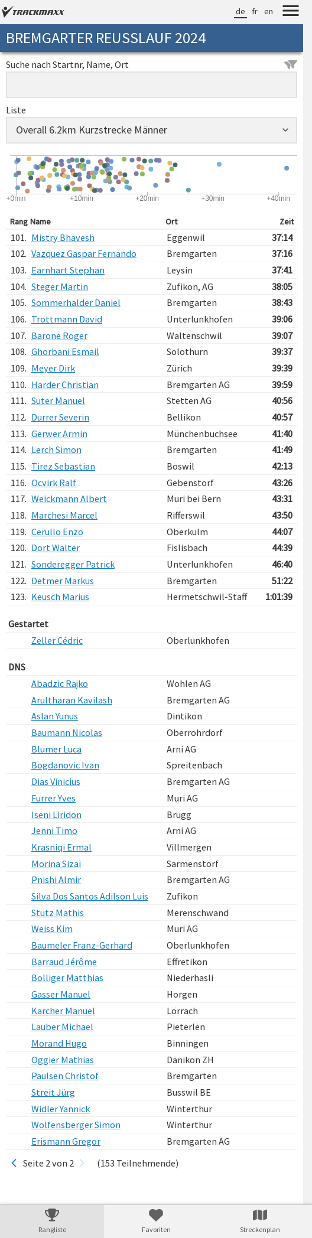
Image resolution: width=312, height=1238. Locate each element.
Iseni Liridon (56, 814)
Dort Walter (55, 547)
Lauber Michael (62, 1026)
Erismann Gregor (65, 1141)
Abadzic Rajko (59, 683)
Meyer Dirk (53, 368)
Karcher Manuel (63, 1011)
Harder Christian (65, 384)
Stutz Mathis (57, 912)
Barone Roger (59, 335)
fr (255, 11)
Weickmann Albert (69, 498)
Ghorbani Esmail (65, 351)
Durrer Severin (60, 417)
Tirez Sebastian (63, 466)
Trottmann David (66, 319)
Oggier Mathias (62, 1060)
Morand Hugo (59, 1043)
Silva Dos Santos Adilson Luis (89, 896)
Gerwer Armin (59, 433)
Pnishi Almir (56, 879)
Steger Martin (59, 286)
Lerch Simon (56, 449)
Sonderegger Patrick (73, 564)
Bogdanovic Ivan (65, 765)
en (268, 11)
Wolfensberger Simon (76, 1125)
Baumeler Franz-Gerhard (81, 945)
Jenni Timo (54, 830)
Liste (16, 110)
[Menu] (290, 12)
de (240, 11)
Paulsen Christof (65, 1075)
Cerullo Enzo (57, 531)
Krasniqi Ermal (61, 847)
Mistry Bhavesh (63, 237)
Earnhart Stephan (68, 270)
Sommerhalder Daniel (76, 302)
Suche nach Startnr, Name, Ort (151, 64)
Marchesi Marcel (64, 515)
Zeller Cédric (57, 640)
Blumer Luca (56, 749)
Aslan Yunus (54, 716)
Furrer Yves (53, 798)
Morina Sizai (56, 863)
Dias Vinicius (55, 781)
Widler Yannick (60, 1109)
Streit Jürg (53, 1092)
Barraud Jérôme (64, 961)
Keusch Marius (60, 596)
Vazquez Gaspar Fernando (83, 253)
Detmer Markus (62, 581)
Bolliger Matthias (67, 977)
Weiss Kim (52, 928)
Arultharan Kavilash (71, 700)
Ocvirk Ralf (53, 482)
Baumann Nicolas (66, 732)
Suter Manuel (58, 400)
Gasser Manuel (60, 994)
